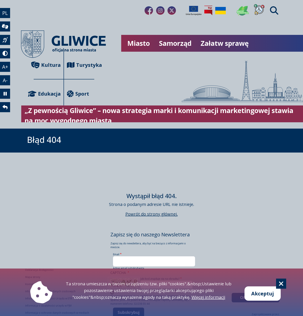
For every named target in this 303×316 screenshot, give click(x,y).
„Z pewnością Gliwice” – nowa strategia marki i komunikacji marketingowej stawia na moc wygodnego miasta (159, 115)
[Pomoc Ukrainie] (220, 10)
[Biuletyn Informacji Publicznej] (208, 10)
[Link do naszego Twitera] (171, 10)
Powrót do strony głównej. (151, 214)
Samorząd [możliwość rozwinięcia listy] (175, 43)
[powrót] (5, 107)
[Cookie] (281, 284)
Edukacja (47, 93)
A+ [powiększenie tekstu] (5, 66)
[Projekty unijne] (193, 10)
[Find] (274, 10)
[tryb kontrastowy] (5, 53)
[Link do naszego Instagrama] (160, 10)
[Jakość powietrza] (243, 10)
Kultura (47, 64)
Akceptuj (262, 293)
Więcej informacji (208, 297)
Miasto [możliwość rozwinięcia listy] (138, 43)
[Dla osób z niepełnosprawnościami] (259, 10)
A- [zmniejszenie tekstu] (5, 80)
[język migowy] (5, 40)
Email (116, 254)
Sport (78, 93)
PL (5, 12)
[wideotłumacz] (5, 26)
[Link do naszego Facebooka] (149, 10)
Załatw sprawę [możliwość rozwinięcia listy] (225, 43)
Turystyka (80, 64)
